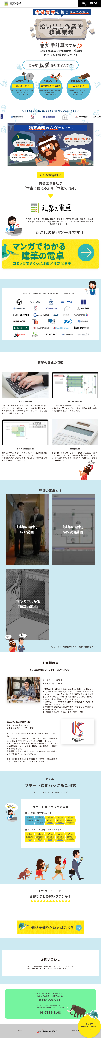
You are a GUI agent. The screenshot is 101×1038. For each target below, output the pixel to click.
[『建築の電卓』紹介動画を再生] (27, 530)
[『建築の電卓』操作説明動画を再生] (73, 530)
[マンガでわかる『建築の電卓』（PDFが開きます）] (50, 254)
